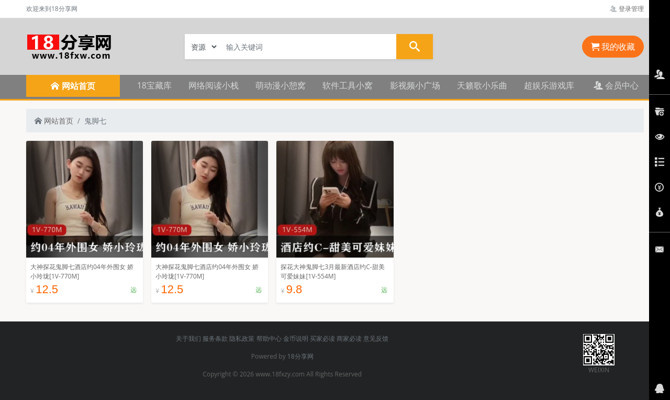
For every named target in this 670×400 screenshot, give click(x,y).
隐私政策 (241, 338)
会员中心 (616, 85)
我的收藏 (613, 46)
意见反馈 (375, 338)
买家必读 (322, 338)
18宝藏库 (154, 85)
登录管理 (627, 8)
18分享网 (300, 356)
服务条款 (215, 338)
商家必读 (349, 338)
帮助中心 (269, 338)
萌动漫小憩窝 (280, 85)
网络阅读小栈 (213, 85)
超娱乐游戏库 (549, 85)
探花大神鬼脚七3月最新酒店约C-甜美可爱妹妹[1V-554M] (332, 271)
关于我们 (188, 338)
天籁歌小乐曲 (482, 85)
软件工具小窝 (347, 85)
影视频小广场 (415, 85)
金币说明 (295, 338)
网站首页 (54, 121)
